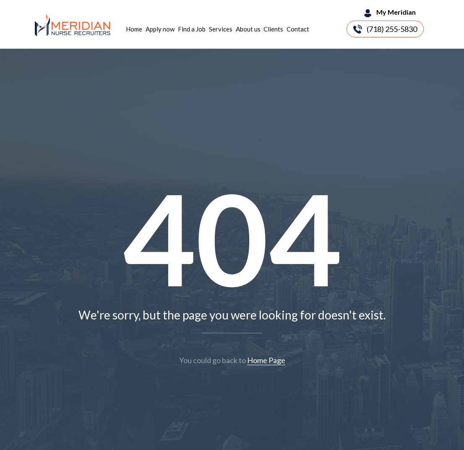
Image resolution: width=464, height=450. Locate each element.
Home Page (266, 360)
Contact (298, 29)
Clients (273, 29)
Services (220, 29)
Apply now (160, 29)
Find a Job (192, 29)
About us (248, 29)
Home (134, 29)
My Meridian (396, 12)
